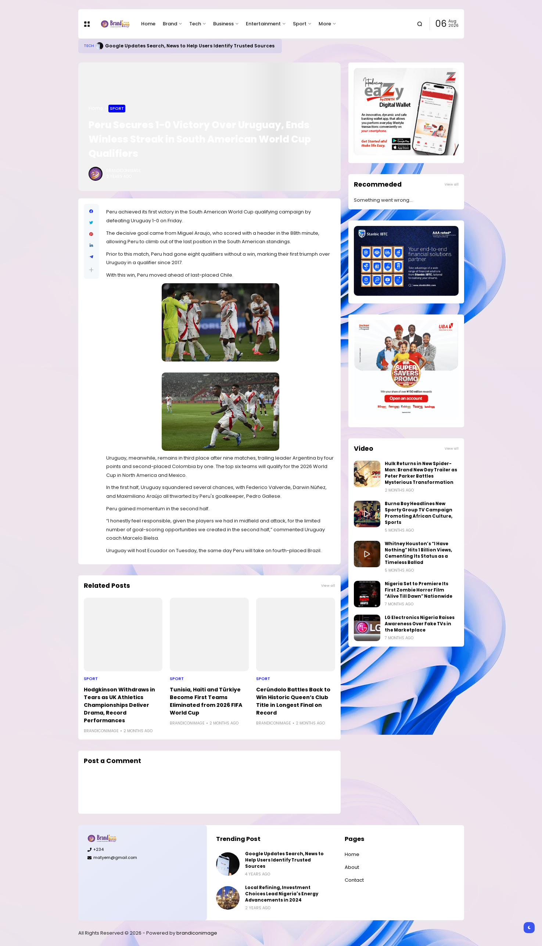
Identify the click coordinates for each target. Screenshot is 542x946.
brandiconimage (196, 932)
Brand (170, 23)
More (325, 23)
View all (328, 585)
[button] (91, 269)
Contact (354, 880)
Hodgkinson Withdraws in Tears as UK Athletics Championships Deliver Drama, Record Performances (119, 705)
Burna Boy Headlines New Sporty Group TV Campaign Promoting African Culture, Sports (418, 513)
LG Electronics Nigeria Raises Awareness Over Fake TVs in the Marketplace (420, 624)
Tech (195, 23)
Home (148, 23)
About (352, 867)
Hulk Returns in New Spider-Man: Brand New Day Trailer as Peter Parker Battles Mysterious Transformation (421, 473)
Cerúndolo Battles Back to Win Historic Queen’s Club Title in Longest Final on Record (293, 701)
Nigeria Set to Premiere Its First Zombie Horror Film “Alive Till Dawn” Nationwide (418, 590)
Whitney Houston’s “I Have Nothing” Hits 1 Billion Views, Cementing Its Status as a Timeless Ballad (418, 553)
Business (223, 23)
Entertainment (263, 23)
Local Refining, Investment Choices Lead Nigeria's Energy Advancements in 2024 (281, 894)
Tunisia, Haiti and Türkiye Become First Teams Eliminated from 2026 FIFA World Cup (206, 701)
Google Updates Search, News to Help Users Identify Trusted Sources (189, 46)
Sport (299, 23)
